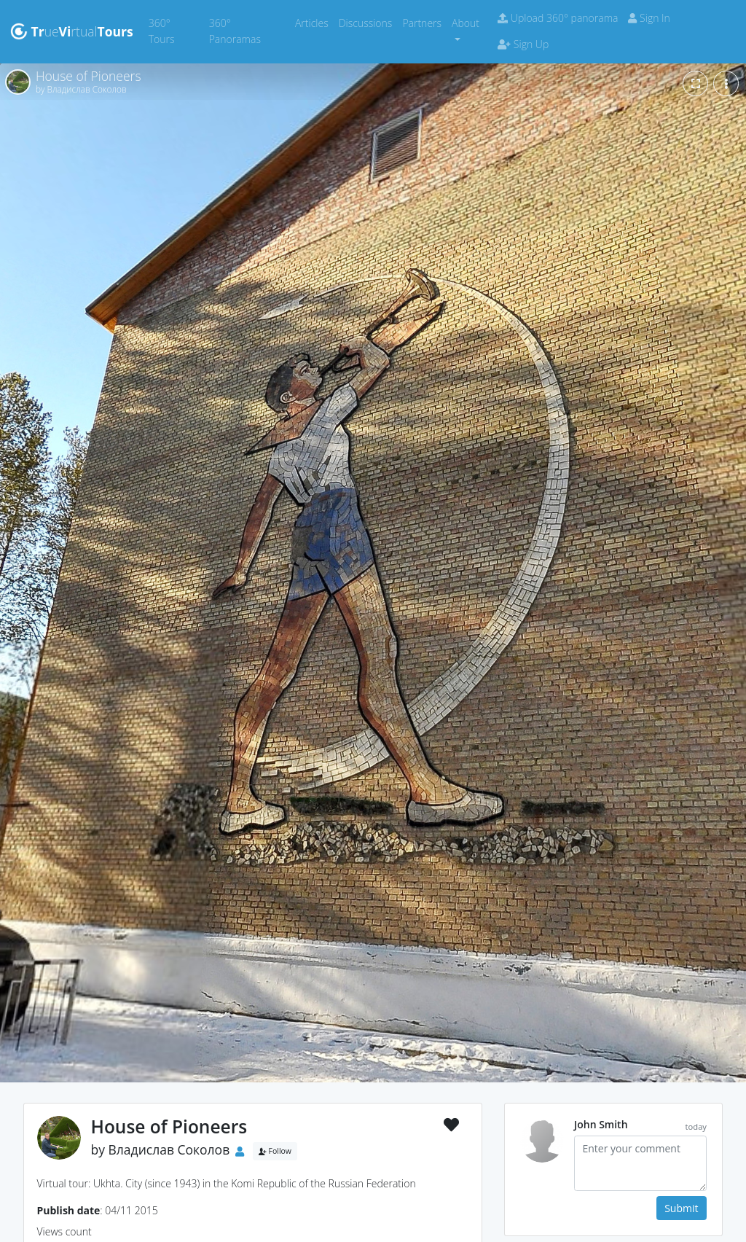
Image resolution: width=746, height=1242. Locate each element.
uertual (71, 31)
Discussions (368, 22)
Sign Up (523, 44)
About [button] (465, 23)
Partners (424, 22)
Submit (681, 1208)
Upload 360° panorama (558, 18)
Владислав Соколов (169, 1150)
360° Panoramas (249, 31)
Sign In (649, 18)
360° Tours (176, 31)
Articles (314, 22)
